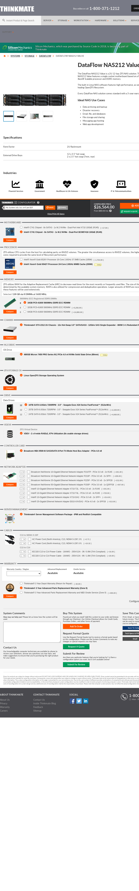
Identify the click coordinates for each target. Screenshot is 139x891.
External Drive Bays (12, 155)
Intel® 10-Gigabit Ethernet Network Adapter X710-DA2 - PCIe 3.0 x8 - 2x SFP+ (66, 497)
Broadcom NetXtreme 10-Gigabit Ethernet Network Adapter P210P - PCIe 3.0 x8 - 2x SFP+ (71, 476)
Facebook (72, 701)
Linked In (85, 701)
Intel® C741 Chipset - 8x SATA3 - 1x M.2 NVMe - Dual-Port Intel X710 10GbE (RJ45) (61, 227)
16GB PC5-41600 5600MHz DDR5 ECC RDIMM (49, 303)
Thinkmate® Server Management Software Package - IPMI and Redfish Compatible (62, 514)
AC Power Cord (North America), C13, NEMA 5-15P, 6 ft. (57, 543)
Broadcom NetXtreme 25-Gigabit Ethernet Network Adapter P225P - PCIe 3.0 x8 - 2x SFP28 (71, 480)
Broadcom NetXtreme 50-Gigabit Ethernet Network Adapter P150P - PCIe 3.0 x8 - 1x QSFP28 (72, 485)
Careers (4, 710)
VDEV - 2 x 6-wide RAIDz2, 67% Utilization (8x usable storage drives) (56, 433)
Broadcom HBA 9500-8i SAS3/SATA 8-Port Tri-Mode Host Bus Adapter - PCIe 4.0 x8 (63, 451)
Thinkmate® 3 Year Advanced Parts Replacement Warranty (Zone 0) (55, 588)
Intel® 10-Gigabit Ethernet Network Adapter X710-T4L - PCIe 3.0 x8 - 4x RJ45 (65, 493)
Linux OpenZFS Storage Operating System (44, 375)
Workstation (82, 20)
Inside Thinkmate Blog (44, 703)
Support (8, 32)
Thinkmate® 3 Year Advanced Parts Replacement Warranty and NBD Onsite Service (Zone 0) (65, 593)
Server (48, 20)
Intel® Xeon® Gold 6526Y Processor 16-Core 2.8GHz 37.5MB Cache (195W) (58, 259)
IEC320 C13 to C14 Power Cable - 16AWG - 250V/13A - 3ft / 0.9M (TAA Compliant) (68, 552)
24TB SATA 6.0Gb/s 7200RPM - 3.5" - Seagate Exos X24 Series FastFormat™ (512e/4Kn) (68, 414)
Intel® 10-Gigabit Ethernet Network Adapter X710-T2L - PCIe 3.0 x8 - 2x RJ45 (65, 489)
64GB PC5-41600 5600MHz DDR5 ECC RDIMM (49, 312)
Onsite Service (79, 569)
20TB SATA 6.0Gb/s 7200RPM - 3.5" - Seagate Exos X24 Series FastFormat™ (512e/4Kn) (68, 409)
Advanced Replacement (57, 569)
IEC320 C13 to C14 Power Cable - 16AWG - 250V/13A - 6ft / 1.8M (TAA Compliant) (68, 556)
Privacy (3, 703)
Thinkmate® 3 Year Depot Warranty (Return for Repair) (48, 583)
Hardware (102, 20)
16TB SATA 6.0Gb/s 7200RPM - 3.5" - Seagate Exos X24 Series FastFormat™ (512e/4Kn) (69, 405)
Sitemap (37, 710)
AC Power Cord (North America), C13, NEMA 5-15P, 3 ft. (57, 539)
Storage (63, 20)
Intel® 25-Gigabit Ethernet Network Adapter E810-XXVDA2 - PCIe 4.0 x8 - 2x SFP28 (68, 501)
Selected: (7, 294)
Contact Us (39, 699)
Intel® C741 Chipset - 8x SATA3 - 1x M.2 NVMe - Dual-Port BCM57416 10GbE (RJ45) (63, 232)
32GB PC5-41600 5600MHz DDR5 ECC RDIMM (49, 307)
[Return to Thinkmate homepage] (17, 9)
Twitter (79, 701)
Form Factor (9, 146)
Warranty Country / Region (18, 569)
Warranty (5, 707)
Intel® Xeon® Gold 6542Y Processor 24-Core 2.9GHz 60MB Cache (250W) (58, 264)
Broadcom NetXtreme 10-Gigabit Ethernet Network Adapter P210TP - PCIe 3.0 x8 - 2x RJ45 (71, 472)
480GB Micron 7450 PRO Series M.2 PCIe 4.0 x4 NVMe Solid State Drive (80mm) (61, 354)
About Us (5, 699)
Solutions (120, 20)
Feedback (38, 707)
